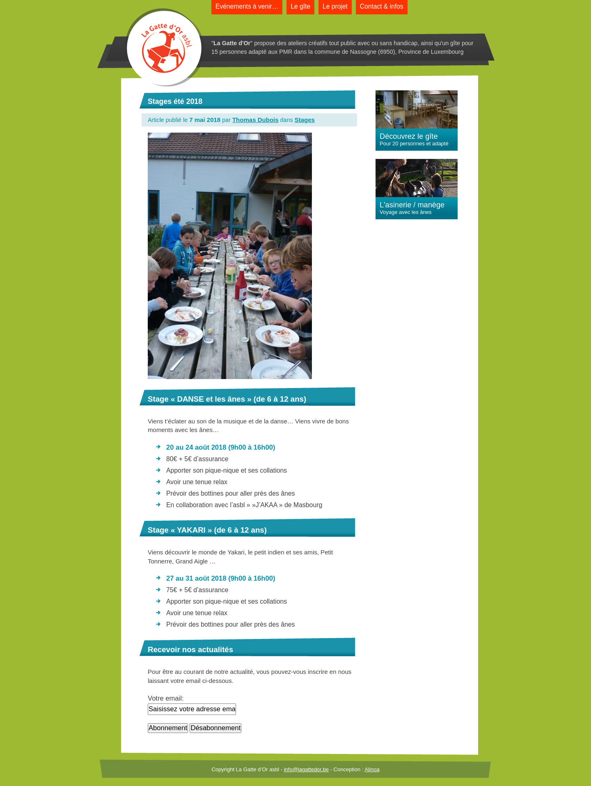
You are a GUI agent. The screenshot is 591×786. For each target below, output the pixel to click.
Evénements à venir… (246, 6)
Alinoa (371, 769)
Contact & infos (381, 6)
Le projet (335, 6)
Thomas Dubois (255, 119)
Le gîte (300, 6)
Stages (305, 119)
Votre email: (166, 698)
